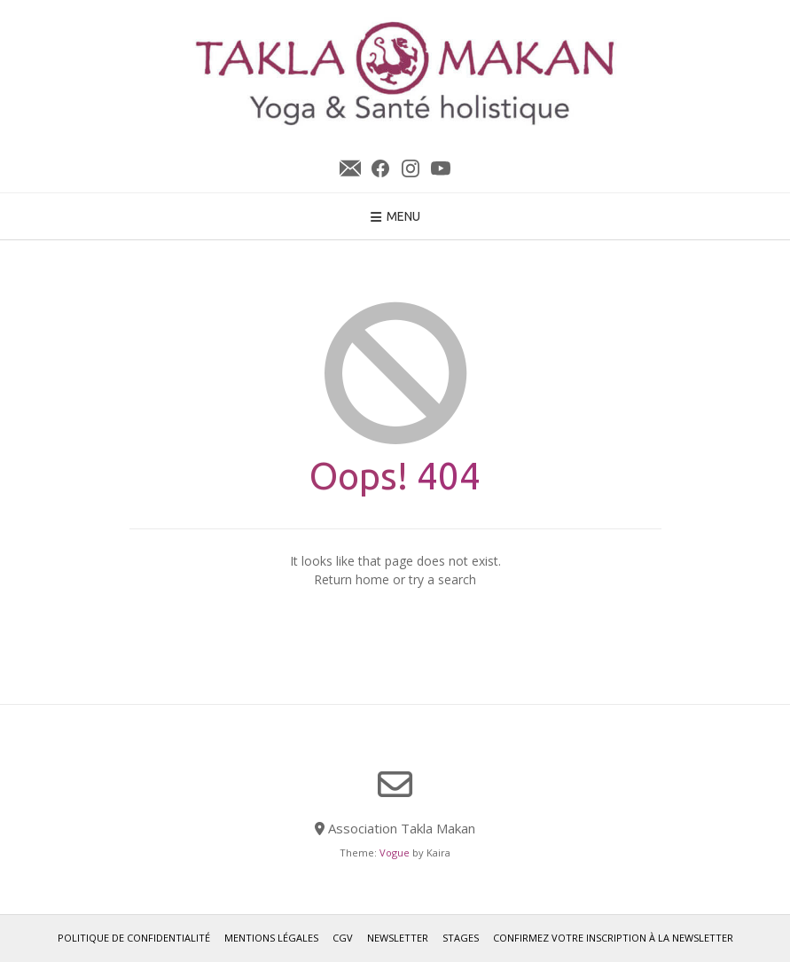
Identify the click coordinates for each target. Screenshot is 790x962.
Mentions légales (271, 937)
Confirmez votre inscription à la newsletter (613, 937)
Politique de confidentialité (134, 937)
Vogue (394, 852)
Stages (460, 937)
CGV (342, 937)
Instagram (410, 168)
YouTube (440, 168)
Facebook (380, 168)
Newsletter (350, 168)
